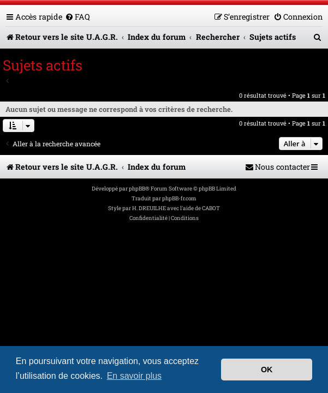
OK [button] (267, 369)
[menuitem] (77, 16)
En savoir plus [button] (134, 375)
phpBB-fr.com (179, 198)
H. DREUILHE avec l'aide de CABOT (176, 208)
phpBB (137, 188)
